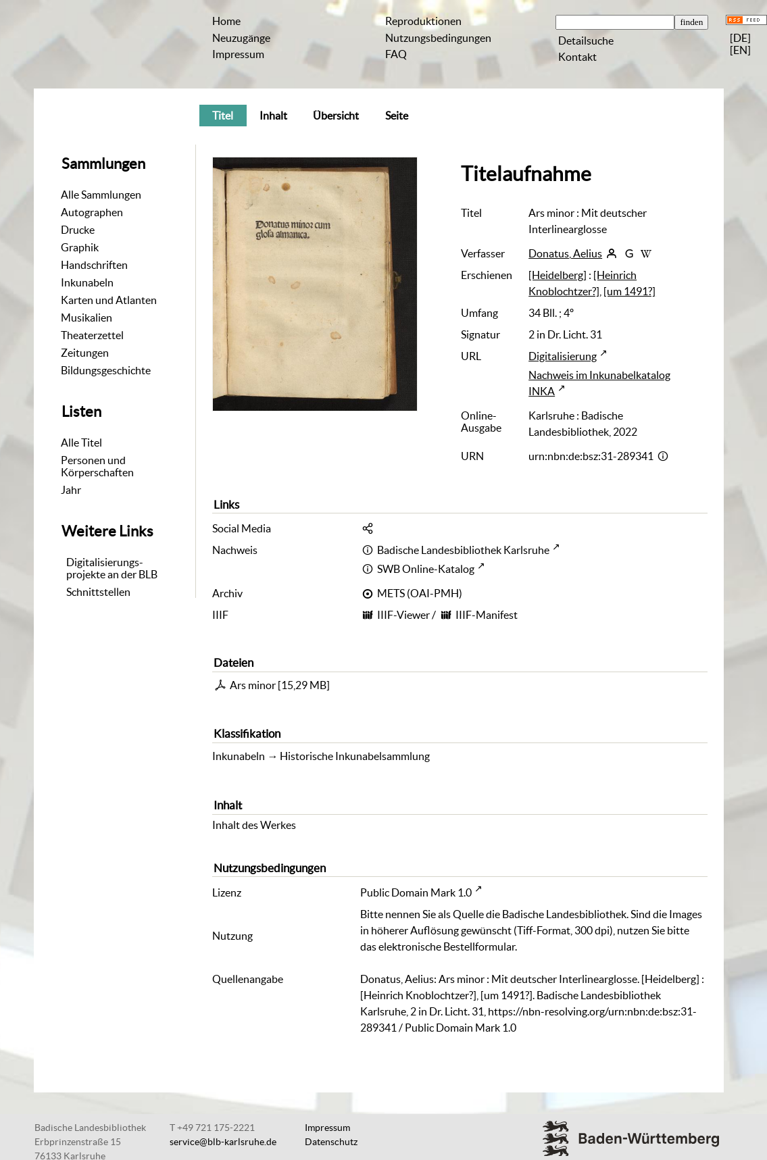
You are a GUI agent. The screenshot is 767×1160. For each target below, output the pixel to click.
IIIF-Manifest (486, 615)
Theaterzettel (92, 335)
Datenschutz (331, 1141)
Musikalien (86, 317)
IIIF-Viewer (403, 615)
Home (226, 21)
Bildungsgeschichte (106, 370)
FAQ (396, 54)
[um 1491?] (629, 291)
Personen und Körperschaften (97, 466)
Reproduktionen (423, 21)
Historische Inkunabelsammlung (355, 756)
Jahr (71, 490)
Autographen (92, 212)
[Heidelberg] (557, 275)
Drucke (78, 230)
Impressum (238, 54)
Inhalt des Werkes (254, 825)
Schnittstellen (98, 592)
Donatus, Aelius (565, 253)
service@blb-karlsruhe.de (223, 1141)
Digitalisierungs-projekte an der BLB (111, 568)
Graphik (80, 247)
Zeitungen (85, 353)
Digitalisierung (562, 356)
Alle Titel (81, 442)
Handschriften (94, 265)
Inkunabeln (87, 282)
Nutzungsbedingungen (438, 38)
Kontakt (577, 57)
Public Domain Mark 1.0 (416, 892)
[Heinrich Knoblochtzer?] (582, 283)
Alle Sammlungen (101, 194)
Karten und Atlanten (109, 300)
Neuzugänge (241, 38)
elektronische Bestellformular (446, 946)
